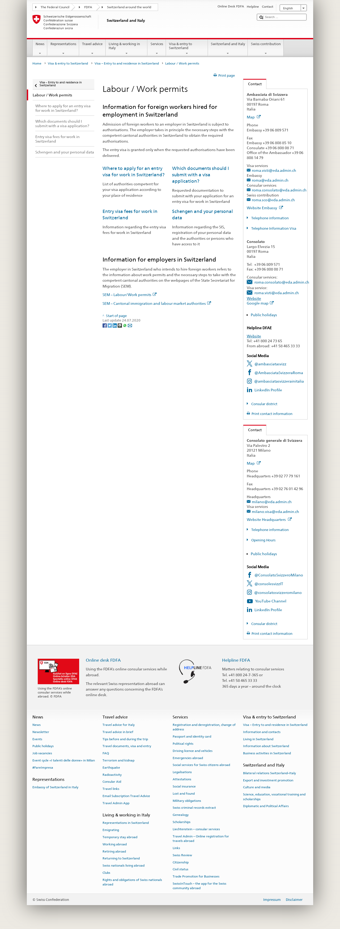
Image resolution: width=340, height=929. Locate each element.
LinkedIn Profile (268, 390)
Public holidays (264, 314)
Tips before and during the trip (125, 739)
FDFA (88, 7)
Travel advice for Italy (119, 725)
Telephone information (269, 218)
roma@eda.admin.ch (270, 180)
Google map (260, 303)
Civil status (180, 869)
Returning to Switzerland (121, 858)
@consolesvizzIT (268, 583)
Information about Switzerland (266, 746)
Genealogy (181, 815)
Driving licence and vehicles (192, 751)
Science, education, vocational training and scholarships (274, 797)
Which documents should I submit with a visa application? (200, 174)
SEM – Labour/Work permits (130, 294)
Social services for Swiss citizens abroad (201, 765)
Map (254, 117)
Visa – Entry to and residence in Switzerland (127, 63)
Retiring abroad (114, 851)
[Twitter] (110, 325)
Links (176, 848)
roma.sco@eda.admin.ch (273, 200)
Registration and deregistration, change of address (204, 727)
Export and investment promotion (268, 780)
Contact (252, 84)
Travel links (111, 789)
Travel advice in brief (118, 732)
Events (37, 739)
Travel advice (92, 48)
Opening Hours (262, 540)
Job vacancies (42, 753)
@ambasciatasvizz (270, 364)
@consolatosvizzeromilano (278, 592)
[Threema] (120, 325)
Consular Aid (112, 782)
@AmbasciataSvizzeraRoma (278, 372)
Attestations (182, 779)
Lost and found (184, 793)
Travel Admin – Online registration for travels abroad (201, 838)
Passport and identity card (192, 736)
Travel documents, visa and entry (127, 746)
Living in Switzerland (258, 739)
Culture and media (256, 787)
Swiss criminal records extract (194, 808)
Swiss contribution (265, 48)
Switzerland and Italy (228, 48)
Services (157, 48)
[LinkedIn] (115, 325)
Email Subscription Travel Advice (126, 796)
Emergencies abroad (188, 758)
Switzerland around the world (129, 7)
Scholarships (181, 822)
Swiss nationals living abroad (123, 865)
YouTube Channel (270, 601)
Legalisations (182, 772)
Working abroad (115, 844)
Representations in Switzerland (126, 823)
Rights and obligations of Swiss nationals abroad (132, 882)
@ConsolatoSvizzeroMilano (278, 575)
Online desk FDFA (103, 660)
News (40, 48)
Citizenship (181, 862)
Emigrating (111, 830)
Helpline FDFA (236, 660)
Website (254, 298)
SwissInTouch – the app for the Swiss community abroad (199, 886)
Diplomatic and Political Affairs (266, 806)
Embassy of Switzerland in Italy (55, 787)
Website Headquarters (269, 519)
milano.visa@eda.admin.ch (275, 511)
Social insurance (184, 786)
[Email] (130, 325)
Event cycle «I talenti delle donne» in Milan (63, 760)
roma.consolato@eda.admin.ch (279, 190)
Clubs (106, 873)
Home (36, 63)
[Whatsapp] (125, 325)
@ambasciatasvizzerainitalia (279, 381)
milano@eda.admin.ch (272, 501)
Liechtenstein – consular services (196, 829)
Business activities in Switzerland (267, 753)
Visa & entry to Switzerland (187, 48)
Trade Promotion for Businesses (196, 876)
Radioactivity (112, 774)
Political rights (183, 744)
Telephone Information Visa (273, 228)
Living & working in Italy (126, 48)
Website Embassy (265, 208)
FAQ (106, 753)
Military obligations (187, 800)
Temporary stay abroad (120, 837)
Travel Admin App (116, 803)
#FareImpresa (42, 767)
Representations (63, 48)
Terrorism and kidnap (118, 760)
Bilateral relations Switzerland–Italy (269, 773)
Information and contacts (261, 732)
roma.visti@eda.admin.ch (274, 170)
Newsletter (40, 732)
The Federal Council (55, 7)
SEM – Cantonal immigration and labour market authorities (157, 303)
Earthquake (111, 767)
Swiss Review (182, 855)
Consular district (263, 404)
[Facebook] (105, 325)
